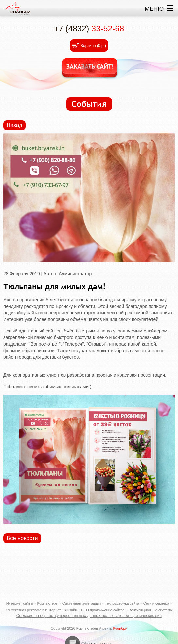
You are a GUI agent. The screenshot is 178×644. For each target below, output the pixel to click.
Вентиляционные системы (151, 610)
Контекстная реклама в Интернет (33, 610)
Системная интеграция (81, 603)
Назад (14, 125)
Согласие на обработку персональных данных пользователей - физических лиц (89, 616)
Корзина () (93, 45)
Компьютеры (48, 603)
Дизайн (71, 610)
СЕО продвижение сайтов (103, 610)
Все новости (22, 538)
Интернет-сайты (19, 603)
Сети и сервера (156, 603)
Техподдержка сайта (122, 603)
